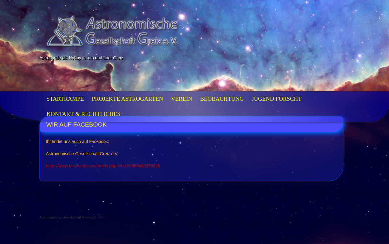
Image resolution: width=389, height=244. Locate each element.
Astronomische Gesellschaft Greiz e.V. (68, 217)
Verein (181, 99)
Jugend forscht (276, 99)
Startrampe (65, 99)
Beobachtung (222, 99)
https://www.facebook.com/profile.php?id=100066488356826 (103, 165)
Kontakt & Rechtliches (83, 114)
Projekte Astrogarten (127, 99)
